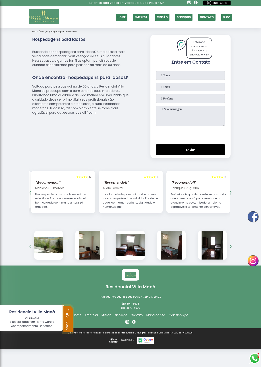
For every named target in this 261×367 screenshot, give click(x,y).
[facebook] (196, 3)
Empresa (138, 17)
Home (117, 17)
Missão (159, 17)
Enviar (190, 150)
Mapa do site (155, 316)
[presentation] (190, 134)
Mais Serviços (178, 316)
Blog (226, 17)
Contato (206, 17)
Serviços (182, 17)
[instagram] (189, 3)
